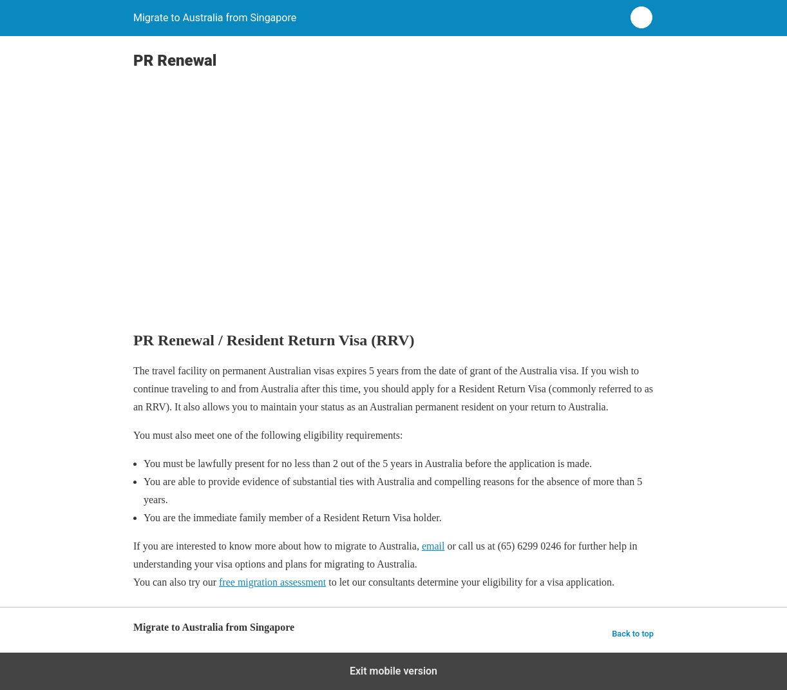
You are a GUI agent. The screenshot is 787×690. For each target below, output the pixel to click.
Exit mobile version (393, 671)
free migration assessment (272, 582)
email (433, 546)
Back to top (633, 633)
